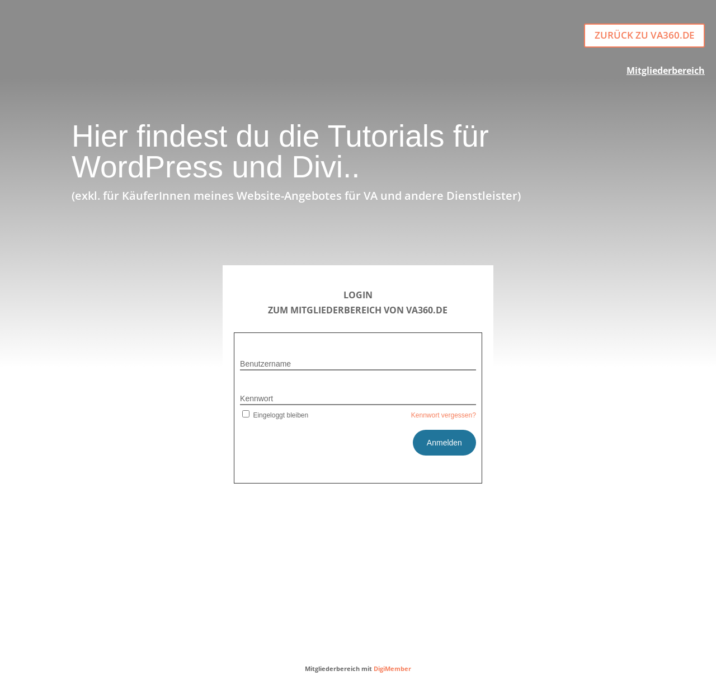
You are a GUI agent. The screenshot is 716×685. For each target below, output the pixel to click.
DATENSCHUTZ (389, 629)
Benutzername (265, 363)
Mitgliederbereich (665, 70)
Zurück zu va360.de (644, 35)
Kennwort (256, 398)
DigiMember (392, 668)
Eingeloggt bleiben (274, 415)
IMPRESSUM (321, 629)
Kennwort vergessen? (443, 415)
